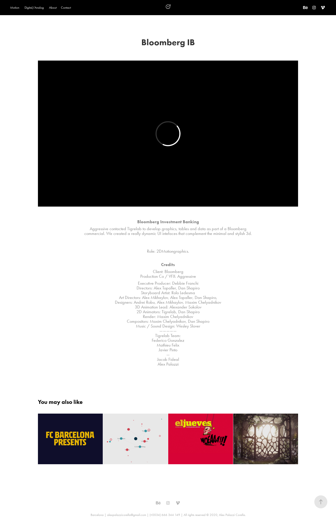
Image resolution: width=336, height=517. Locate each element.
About (53, 8)
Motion (14, 8)
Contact (66, 8)
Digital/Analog (34, 8)
